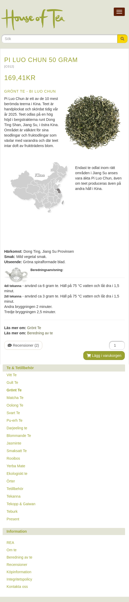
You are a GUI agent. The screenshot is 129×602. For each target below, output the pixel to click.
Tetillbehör (15, 489)
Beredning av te (40, 333)
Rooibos (13, 458)
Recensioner (17, 564)
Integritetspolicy (19, 579)
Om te (12, 550)
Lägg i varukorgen (104, 355)
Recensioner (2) (23, 345)
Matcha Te (15, 398)
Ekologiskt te (17, 473)
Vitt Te (12, 375)
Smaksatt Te (17, 451)
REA (10, 543)
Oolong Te (15, 405)
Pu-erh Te (14, 420)
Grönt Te (34, 328)
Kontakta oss (17, 586)
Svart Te (13, 413)
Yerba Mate (16, 466)
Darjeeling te (17, 428)
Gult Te (12, 382)
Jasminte (14, 443)
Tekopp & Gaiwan (21, 504)
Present (13, 519)
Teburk (12, 511)
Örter (11, 481)
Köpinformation (19, 572)
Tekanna (13, 496)
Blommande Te (19, 436)
